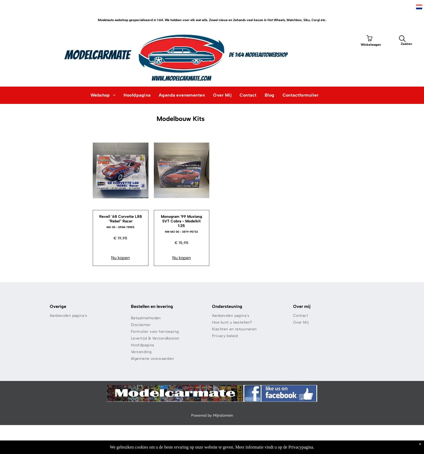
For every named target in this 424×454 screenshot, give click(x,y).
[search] (402, 39)
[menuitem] (103, 95)
